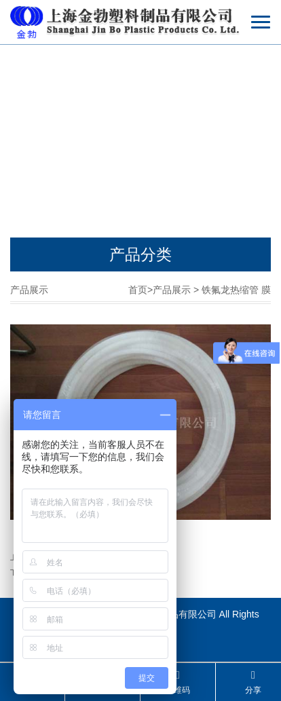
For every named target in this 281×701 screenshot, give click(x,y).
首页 (137, 289)
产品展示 (172, 289)
